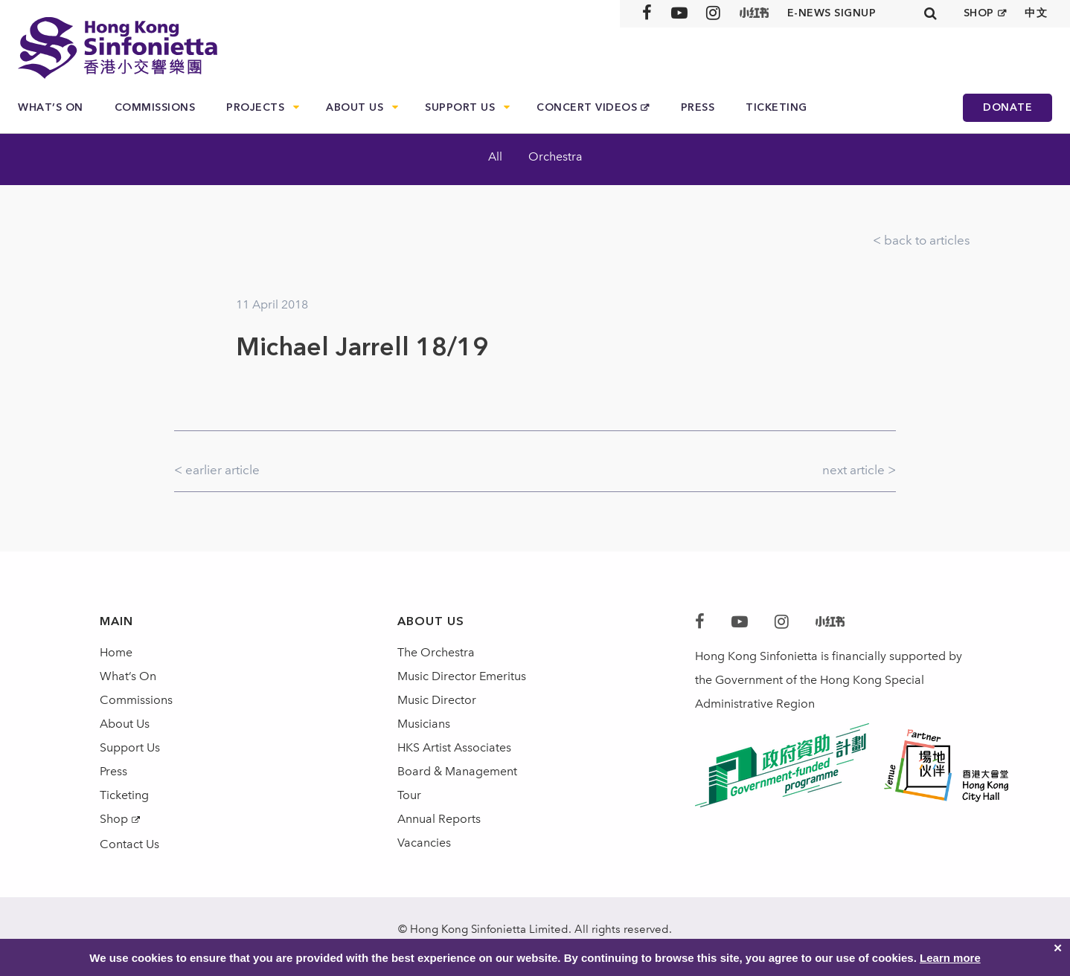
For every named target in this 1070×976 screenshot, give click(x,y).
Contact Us (129, 844)
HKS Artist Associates (454, 747)
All (495, 156)
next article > (859, 469)
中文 (1036, 13)
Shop (114, 819)
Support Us (460, 107)
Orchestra (555, 156)
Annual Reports (439, 819)
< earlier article (217, 469)
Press (698, 107)
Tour (409, 795)
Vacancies (424, 843)
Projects (255, 107)
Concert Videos (586, 107)
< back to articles (921, 240)
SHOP (979, 13)
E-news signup (832, 13)
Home (116, 652)
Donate (1007, 107)
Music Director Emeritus (461, 676)
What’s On (50, 107)
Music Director (436, 700)
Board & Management (457, 771)
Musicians (423, 724)
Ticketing (776, 107)
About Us (354, 107)
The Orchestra (436, 652)
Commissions (155, 107)
